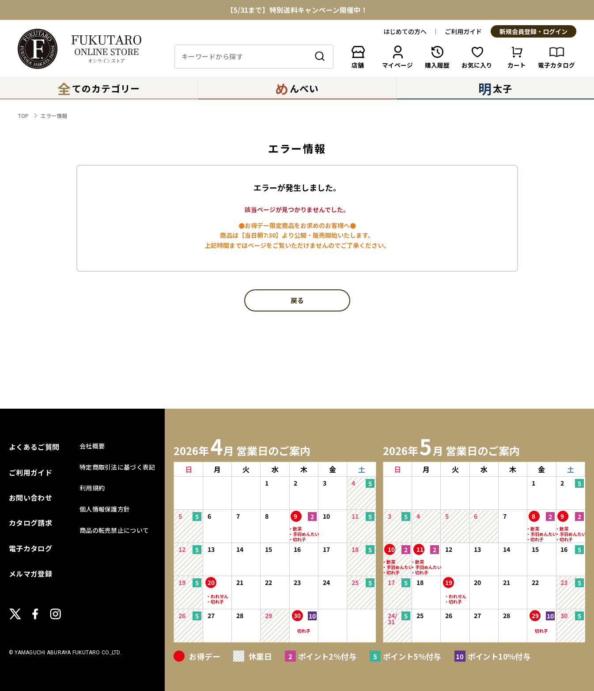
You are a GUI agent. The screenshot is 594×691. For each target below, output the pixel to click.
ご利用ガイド (463, 31)
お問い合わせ (30, 497)
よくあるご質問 (34, 446)
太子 (495, 88)
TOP (23, 115)
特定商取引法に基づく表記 (117, 467)
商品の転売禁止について (114, 530)
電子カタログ (30, 548)
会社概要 (92, 445)
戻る (297, 301)
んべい (297, 88)
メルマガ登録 (30, 573)
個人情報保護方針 (104, 509)
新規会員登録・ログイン (533, 31)
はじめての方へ (405, 31)
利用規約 (92, 487)
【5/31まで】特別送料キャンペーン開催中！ (297, 10)
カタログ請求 (30, 522)
